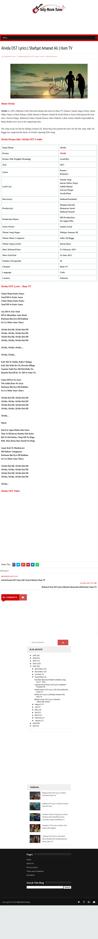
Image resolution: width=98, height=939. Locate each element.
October (38, 674)
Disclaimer (31, 875)
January (38, 720)
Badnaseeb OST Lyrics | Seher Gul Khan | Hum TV (54, 794)
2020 (35, 723)
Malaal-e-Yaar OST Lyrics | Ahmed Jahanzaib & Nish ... (47, 700)
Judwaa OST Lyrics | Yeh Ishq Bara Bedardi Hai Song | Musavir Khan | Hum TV (54, 839)
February (38, 718)
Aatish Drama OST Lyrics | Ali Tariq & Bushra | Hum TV (51, 690)
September (39, 677)
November (39, 671)
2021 (35, 666)
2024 (35, 658)
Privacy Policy (32, 867)
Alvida (37, 56)
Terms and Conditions (35, 871)
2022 (35, 663)
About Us (30, 863)
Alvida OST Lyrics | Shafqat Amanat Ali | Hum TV (49, 695)
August (38, 704)
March (37, 715)
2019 (35, 726)
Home (29, 859)
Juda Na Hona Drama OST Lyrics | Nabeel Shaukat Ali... (50, 685)
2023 (35, 660)
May (36, 710)
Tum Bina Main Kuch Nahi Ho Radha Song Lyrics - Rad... (50, 680)
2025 (35, 655)
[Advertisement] (52, 758)
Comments (52, 56)
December (39, 669)
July (36, 707)
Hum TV (43, 56)
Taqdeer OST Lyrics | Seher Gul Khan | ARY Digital (54, 826)
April (37, 712)
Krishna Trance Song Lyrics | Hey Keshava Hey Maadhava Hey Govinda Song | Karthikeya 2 (55, 817)
